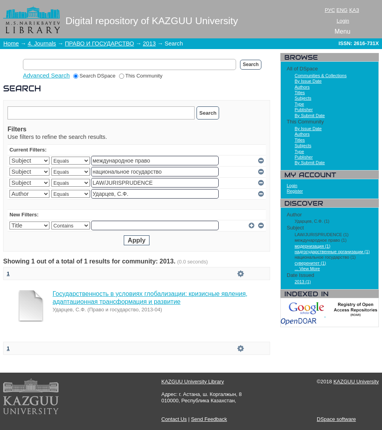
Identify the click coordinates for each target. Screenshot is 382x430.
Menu (342, 31)
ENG (342, 10)
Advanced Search (46, 75)
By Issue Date (308, 81)
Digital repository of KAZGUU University (152, 20)
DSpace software (336, 419)
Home (11, 43)
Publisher (304, 109)
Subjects (303, 98)
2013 (149, 43)
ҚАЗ (354, 10)
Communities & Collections (320, 75)
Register (295, 191)
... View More (307, 268)
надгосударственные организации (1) (332, 251)
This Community (141, 76)
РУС (330, 10)
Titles (300, 92)
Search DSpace (94, 76)
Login (343, 21)
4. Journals (42, 43)
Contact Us (174, 419)
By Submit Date (310, 115)
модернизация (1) (312, 246)
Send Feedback (209, 419)
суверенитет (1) (310, 263)
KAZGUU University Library (192, 382)
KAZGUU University (356, 382)
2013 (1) (303, 281)
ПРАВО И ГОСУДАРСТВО (99, 43)
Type (299, 104)
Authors (302, 87)
